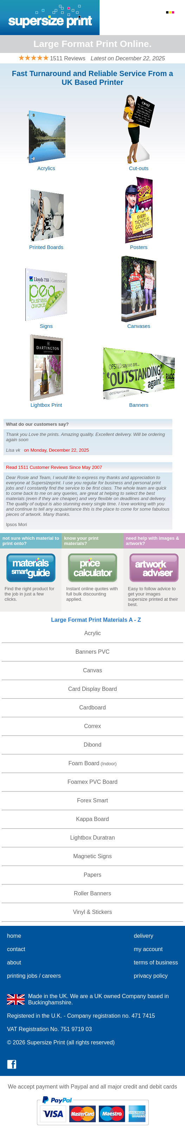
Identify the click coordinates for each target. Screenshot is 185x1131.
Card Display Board (92, 689)
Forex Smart (92, 800)
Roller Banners (92, 893)
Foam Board (83, 763)
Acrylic (92, 633)
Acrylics (46, 168)
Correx (92, 726)
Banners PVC (93, 652)
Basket (171, 22)
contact (16, 949)
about (14, 962)
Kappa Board (92, 819)
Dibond (93, 745)
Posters (139, 247)
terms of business (156, 962)
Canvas (92, 670)
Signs (46, 326)
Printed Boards (46, 247)
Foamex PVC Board (92, 782)
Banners (138, 405)
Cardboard (92, 708)
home (14, 936)
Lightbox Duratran (92, 838)
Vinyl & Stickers (92, 912)
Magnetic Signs (92, 856)
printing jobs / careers (34, 976)
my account (148, 949)
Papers (93, 875)
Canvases (138, 326)
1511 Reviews (67, 58)
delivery (143, 936)
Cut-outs (138, 168)
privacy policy (151, 976)
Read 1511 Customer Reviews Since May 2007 (54, 467)
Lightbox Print (46, 405)
